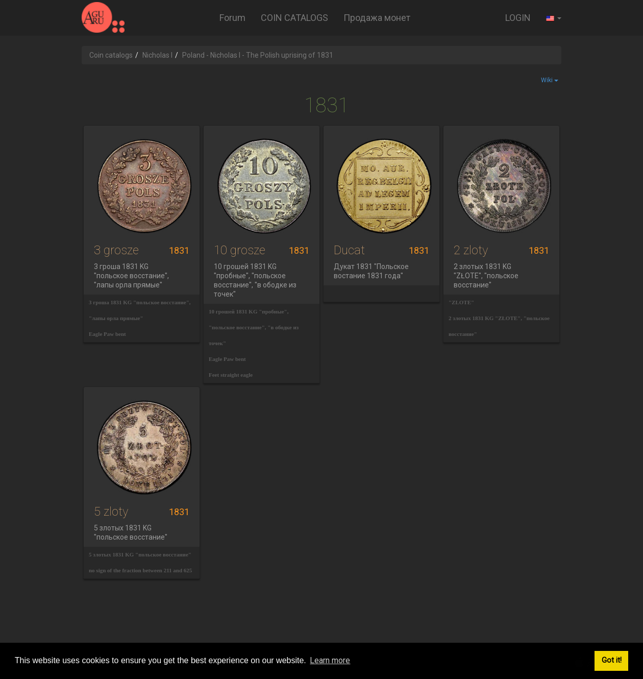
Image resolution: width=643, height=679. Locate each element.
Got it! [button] (612, 660)
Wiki (549, 80)
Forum (232, 17)
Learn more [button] (330, 660)
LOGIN (518, 17)
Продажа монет (376, 17)
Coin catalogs (111, 55)
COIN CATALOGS (294, 17)
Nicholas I (157, 55)
